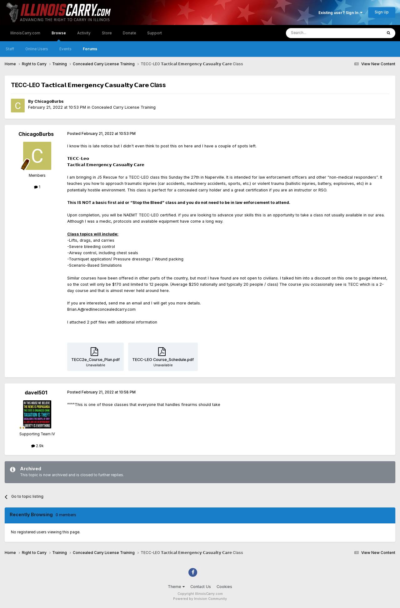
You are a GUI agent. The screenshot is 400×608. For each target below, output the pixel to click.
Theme (176, 586)
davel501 (36, 392)
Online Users (36, 49)
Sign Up (382, 12)
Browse (59, 36)
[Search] (319, 33)
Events (65, 49)
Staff (10, 49)
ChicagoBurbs (49, 101)
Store (107, 33)
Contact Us (200, 586)
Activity (84, 33)
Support (154, 33)
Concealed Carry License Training (124, 107)
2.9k (37, 446)
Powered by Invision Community (200, 599)
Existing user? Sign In (340, 13)
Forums (90, 49)
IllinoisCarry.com (25, 33)
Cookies (224, 586)
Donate (129, 33)
